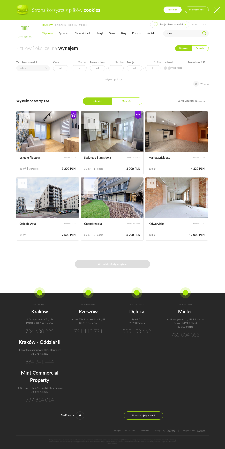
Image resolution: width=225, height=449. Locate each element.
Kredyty (136, 33)
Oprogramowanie (193, 431)
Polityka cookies (196, 9)
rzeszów (60, 25)
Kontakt (151, 33)
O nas (112, 33)
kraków (47, 25)
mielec (83, 25)
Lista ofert (97, 101)
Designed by (165, 431)
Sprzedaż (63, 33)
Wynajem (47, 33)
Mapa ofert (127, 101)
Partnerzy (145, 431)
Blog (123, 33)
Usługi (99, 33)
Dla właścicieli (82, 33)
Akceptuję (172, 9)
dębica (72, 25)
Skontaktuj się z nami (143, 415)
